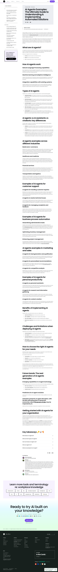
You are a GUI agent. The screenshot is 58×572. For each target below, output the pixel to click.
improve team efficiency (45, 243)
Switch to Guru (5, 554)
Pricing (23, 1)
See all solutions (16, 546)
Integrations (5, 542)
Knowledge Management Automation (17, 541)
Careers (47, 539)
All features (4, 543)
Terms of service (5, 568)
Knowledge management (6, 555)
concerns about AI (48, 337)
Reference (25, 542)
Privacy (16, 568)
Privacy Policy (50, 570)
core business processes (28, 227)
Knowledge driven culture (6, 556)
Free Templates (26, 547)
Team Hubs (15, 545)
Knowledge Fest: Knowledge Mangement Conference (7, 559)
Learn (25, 539)
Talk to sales (52, 1)
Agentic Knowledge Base (17, 544)
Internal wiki (4, 544)
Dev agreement (11, 568)
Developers (26, 544)
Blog (25, 543)
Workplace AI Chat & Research (18, 539)
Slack (4, 557)
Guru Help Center (37, 539)
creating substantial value (34, 34)
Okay (55, 569)
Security (36, 542)
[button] (8, 1)
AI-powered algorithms (46, 264)
